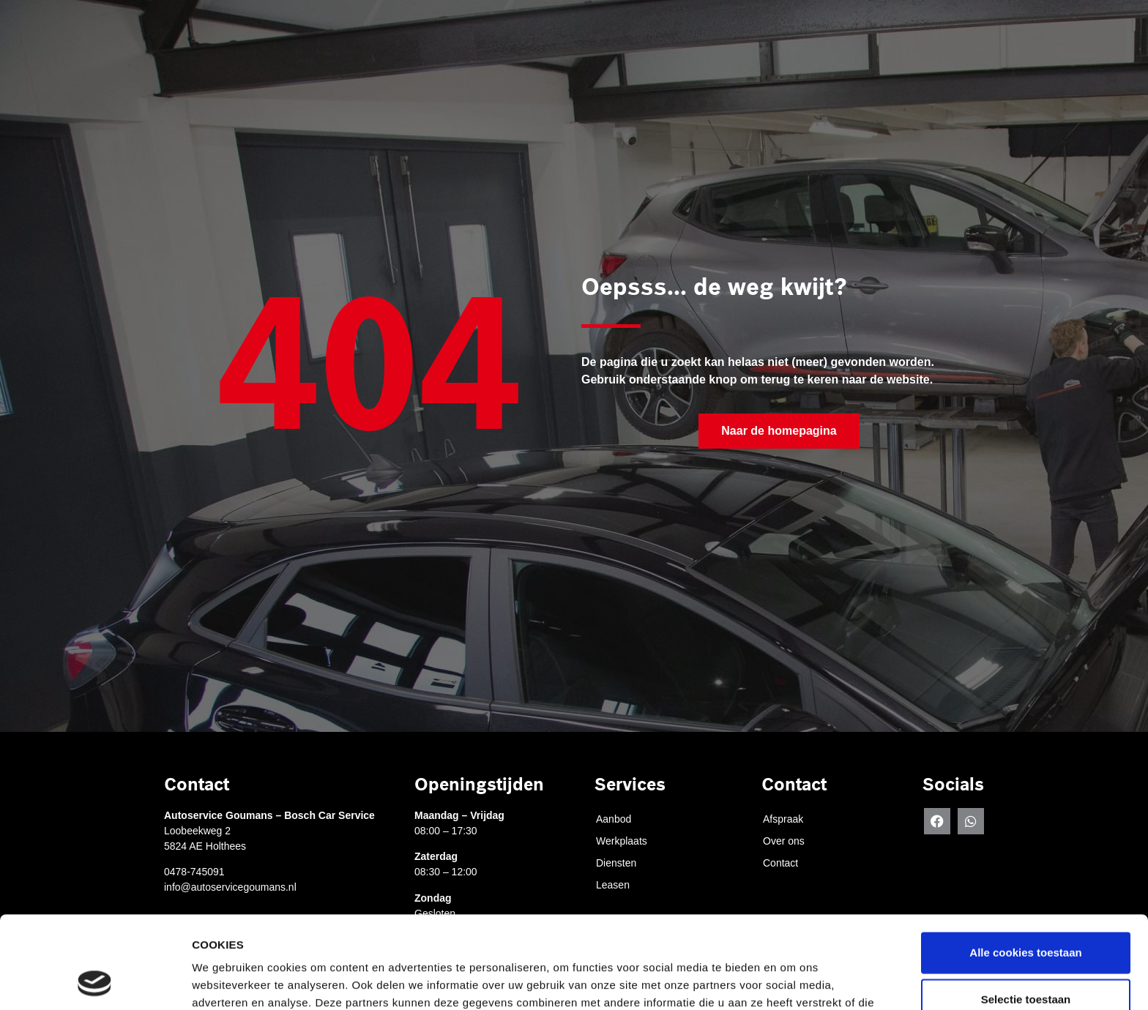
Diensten (739, 49)
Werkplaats (652, 49)
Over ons (891, 49)
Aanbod (613, 819)
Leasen (814, 49)
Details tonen (791, 981)
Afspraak (565, 49)
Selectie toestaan (1026, 912)
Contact (969, 49)
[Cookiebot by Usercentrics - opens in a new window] (95, 981)
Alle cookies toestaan (1025, 865)
